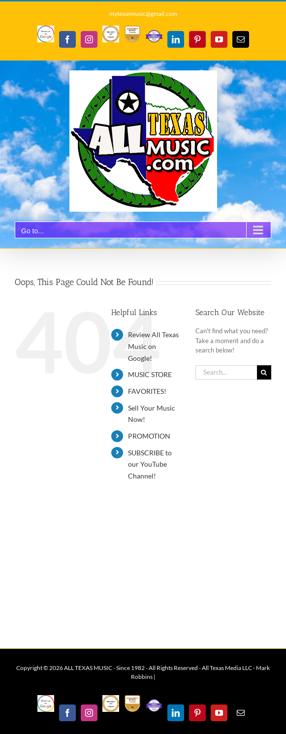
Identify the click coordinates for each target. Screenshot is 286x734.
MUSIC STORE (150, 374)
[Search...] (226, 372)
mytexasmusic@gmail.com (143, 13)
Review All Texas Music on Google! (153, 346)
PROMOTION (149, 436)
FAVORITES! (147, 391)
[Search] (264, 372)
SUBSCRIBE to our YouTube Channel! (150, 464)
